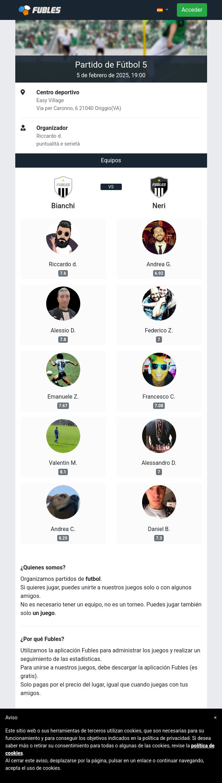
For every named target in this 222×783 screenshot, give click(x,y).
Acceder (192, 9)
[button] (162, 10)
